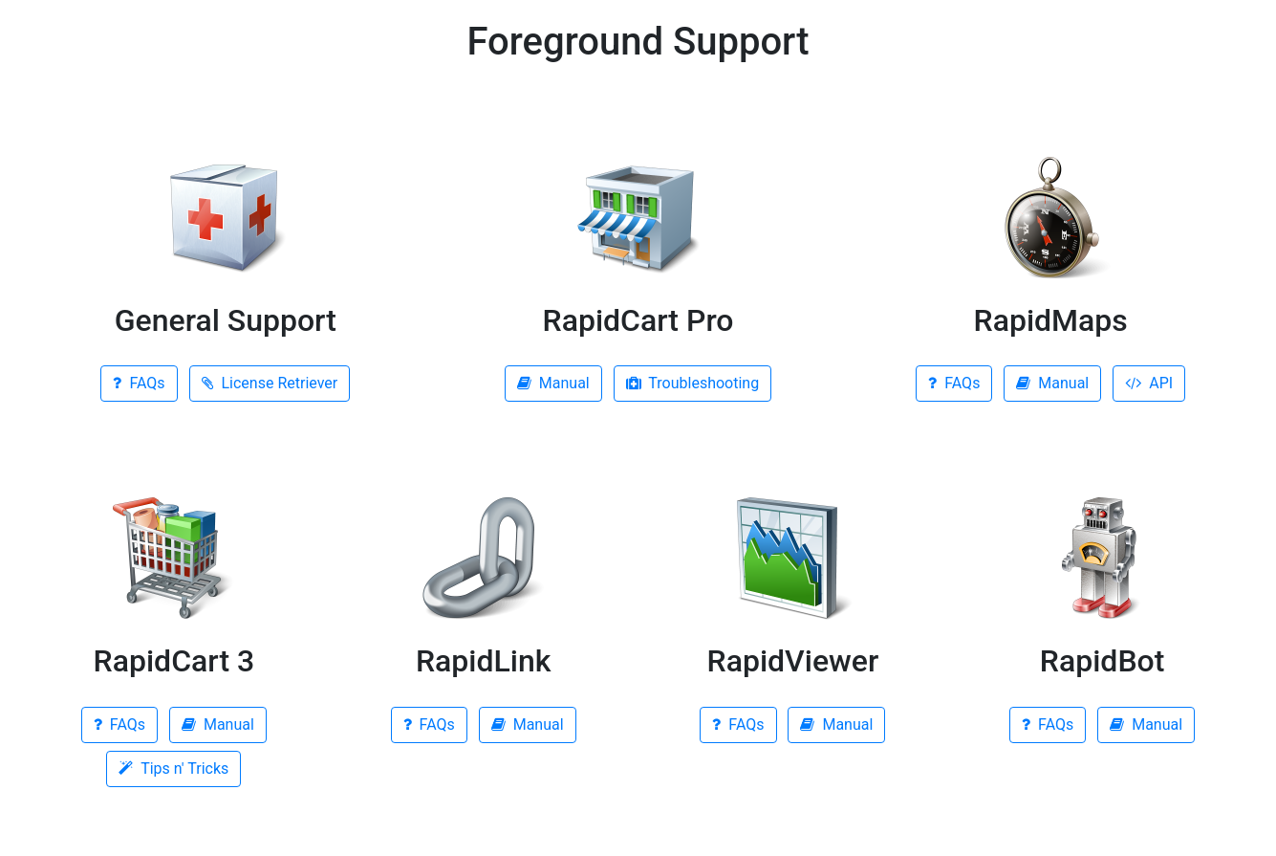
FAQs (138, 383)
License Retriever (270, 383)
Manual (553, 383)
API (1149, 383)
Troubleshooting (692, 383)
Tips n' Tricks (173, 768)
